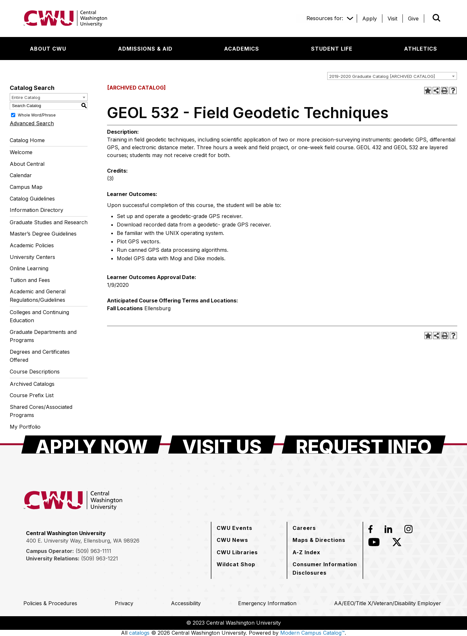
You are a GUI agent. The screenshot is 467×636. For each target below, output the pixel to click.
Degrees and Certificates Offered (40, 356)
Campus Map (26, 187)
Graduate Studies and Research (49, 222)
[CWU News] (232, 540)
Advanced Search (32, 123)
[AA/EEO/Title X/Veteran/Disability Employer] (387, 603)
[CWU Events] (234, 528)
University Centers (32, 257)
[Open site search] (436, 18)
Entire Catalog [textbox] (26, 97)
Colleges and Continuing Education (39, 316)
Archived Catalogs (32, 384)
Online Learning (29, 268)
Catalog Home (27, 140)
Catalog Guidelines (32, 198)
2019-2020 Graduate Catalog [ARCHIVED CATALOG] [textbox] (382, 76)
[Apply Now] (91, 444)
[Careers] (304, 528)
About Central (27, 164)
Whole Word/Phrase (37, 114)
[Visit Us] (222, 444)
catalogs (139, 633)
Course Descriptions (35, 371)
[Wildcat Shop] (236, 564)
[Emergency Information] (267, 603)
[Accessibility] (185, 603)
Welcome (21, 152)
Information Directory (36, 210)
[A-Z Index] (306, 552)
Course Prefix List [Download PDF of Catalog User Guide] (32, 395)
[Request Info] (364, 444)
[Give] (413, 18)
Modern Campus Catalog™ (312, 633)
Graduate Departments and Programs (43, 336)
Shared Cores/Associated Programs (41, 411)
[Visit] (392, 18)
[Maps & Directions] (319, 540)
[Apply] (369, 18)
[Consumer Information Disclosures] (325, 568)
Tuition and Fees (30, 280)
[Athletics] (421, 48)
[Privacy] (124, 603)
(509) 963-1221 (99, 558)
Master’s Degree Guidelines (43, 233)
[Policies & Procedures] (50, 603)
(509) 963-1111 (93, 551)
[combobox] (392, 76)
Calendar (21, 175)
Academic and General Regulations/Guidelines (38, 295)
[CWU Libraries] (237, 552)
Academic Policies (32, 245)
